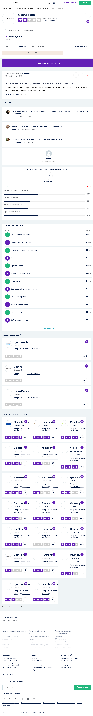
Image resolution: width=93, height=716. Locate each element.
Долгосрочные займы (20, 304)
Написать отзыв (9, 658)
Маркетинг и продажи (40, 645)
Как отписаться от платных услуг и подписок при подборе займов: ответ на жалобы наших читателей (50, 113)
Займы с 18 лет (17, 312)
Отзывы (17, 425)
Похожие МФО (32, 53)
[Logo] (9, 18)
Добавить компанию (69, 658)
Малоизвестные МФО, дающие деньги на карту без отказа (37, 139)
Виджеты (65, 665)
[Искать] (37, 2)
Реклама (64, 663)
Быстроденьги (22, 503)
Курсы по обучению (37, 631)
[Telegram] (4, 699)
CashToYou (27, 74)
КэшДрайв (48, 422)
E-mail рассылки (9, 668)
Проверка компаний (11, 665)
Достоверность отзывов (42, 668)
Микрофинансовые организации (24, 250)
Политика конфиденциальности (31, 703)
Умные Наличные (76, 450)
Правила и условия (49, 703)
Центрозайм (21, 342)
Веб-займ (47, 477)
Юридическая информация (10, 703)
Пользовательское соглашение (66, 703)
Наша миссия (37, 660)
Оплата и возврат (68, 670)
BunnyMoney (21, 391)
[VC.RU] (34, 699)
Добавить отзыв (69, 3)
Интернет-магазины (10, 634)
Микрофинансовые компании (25, 8)
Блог (5, 672)
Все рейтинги (49, 328)
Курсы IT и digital (37, 642)
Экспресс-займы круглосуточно (24, 289)
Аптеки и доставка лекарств (14, 631)
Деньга (46, 503)
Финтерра (76, 503)
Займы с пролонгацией (20, 273)
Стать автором (9, 663)
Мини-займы (16, 281)
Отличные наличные (76, 557)
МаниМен (75, 422)
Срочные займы (17, 266)
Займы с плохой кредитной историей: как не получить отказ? (38, 126)
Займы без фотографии (21, 242)
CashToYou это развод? (43, 8)
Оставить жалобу (10, 660)
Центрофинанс (22, 584)
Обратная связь (38, 670)
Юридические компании (64, 647)
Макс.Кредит (21, 422)
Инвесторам (37, 665)
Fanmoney (48, 555)
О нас (34, 658)
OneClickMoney (51, 584)
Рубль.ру (47, 529)
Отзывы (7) (21, 46)
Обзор (31, 46)
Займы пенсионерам (19, 320)
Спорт (6, 647)
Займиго (19, 477)
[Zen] (22, 699)
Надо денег (77, 529)
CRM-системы (60, 639)
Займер (18, 448)
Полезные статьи (10, 670)
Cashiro (18, 367)
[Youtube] (28, 699)
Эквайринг (59, 636)
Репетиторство (37, 648)
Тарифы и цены (67, 668)
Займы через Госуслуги (20, 235)
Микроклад (48, 448)
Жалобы (41, 46)
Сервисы (35, 663)
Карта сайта (6, 705)
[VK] (10, 699)
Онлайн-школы (34, 634)
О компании (8, 46)
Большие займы (17, 258)
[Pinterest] (16, 699)
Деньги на (76, 477)
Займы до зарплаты (19, 297)
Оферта (79, 703)
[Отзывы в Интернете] (8, 3)
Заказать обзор (67, 660)
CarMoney (20, 529)
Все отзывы (8, 675)
